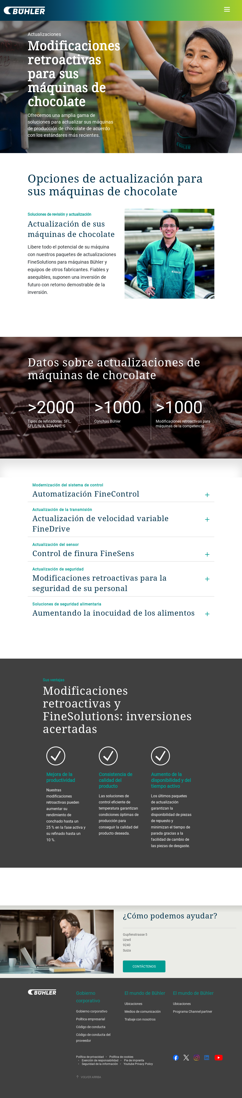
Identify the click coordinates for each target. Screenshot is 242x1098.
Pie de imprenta (134, 1060)
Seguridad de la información (100, 1064)
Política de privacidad (90, 1057)
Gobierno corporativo (91, 1011)
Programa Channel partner (192, 1011)
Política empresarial (90, 1019)
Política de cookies (121, 1057)
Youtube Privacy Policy (138, 1064)
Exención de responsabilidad (100, 1060)
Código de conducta (90, 1027)
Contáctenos (144, 966)
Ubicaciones (133, 1003)
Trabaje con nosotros (140, 1019)
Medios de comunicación (143, 1011)
